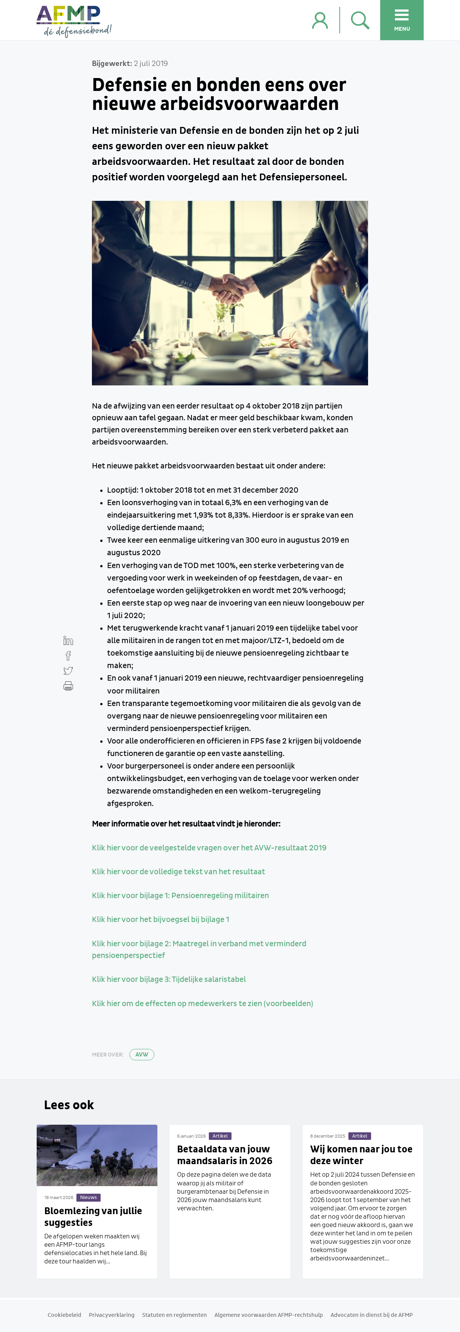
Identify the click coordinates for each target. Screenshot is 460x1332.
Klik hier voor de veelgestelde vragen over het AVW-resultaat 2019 (209, 848)
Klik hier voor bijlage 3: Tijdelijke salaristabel (169, 979)
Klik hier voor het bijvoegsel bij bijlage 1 (160, 920)
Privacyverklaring (112, 1315)
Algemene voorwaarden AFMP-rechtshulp (268, 1315)
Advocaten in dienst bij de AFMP (372, 1315)
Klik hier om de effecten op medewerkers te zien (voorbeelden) (202, 1004)
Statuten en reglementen (174, 1315)
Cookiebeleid (64, 1315)
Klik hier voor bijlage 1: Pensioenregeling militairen (180, 896)
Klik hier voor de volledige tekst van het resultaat (178, 872)
